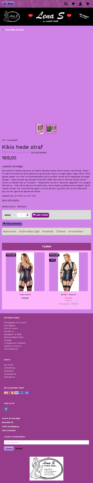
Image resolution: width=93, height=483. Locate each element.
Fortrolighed (9, 325)
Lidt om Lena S (11, 328)
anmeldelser (21, 152)
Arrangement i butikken (15, 343)
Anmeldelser (75, 231)
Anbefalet (47, 231)
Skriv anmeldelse (38, 152)
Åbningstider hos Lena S (15, 322)
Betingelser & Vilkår (13, 334)
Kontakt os (9, 331)
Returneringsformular (13, 337)
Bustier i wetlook (68, 294)
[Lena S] (46, 15)
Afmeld (19, 448)
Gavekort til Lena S (12, 346)
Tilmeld (8, 448)
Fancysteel (12, 140)
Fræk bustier (25, 294)
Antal (8, 215)
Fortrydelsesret (11, 349)
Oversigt (7, 340)
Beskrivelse (9, 231)
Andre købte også (29, 231)
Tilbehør (61, 231)
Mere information (10, 200)
